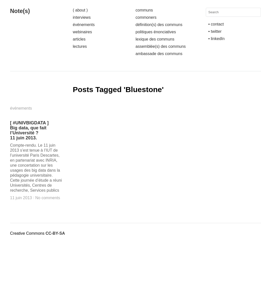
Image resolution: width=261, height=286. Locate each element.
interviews (82, 17)
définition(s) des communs (159, 25)
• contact (216, 24)
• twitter (215, 31)
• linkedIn (216, 39)
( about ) (80, 10)
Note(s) (20, 11)
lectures (80, 46)
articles (79, 39)
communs (144, 10)
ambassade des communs (159, 54)
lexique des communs (155, 39)
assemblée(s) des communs (161, 46)
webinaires (82, 32)
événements (84, 25)
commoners (146, 17)
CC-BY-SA (55, 233)
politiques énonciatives (156, 32)
